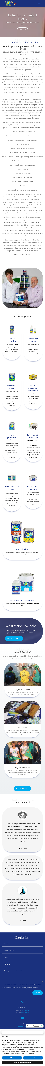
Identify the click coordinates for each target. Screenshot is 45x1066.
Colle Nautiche (22, 549)
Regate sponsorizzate (22, 768)
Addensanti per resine (11, 386)
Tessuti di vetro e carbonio (33, 436)
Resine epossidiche (12, 339)
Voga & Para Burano (22, 689)
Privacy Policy (24, 988)
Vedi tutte (22, 789)
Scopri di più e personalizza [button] (22, 1062)
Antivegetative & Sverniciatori (22, 600)
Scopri (22, 30)
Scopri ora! (14, 638)
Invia (37, 993)
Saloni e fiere (22, 727)
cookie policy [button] (34, 1044)
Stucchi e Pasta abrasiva (33, 487)
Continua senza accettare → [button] (22, 1032)
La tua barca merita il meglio (22, 17)
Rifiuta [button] (12, 1058)
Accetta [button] (33, 1058)
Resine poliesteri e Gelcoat (11, 437)
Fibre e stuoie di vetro (12, 487)
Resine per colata (33, 339)
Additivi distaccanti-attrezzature (33, 388)
